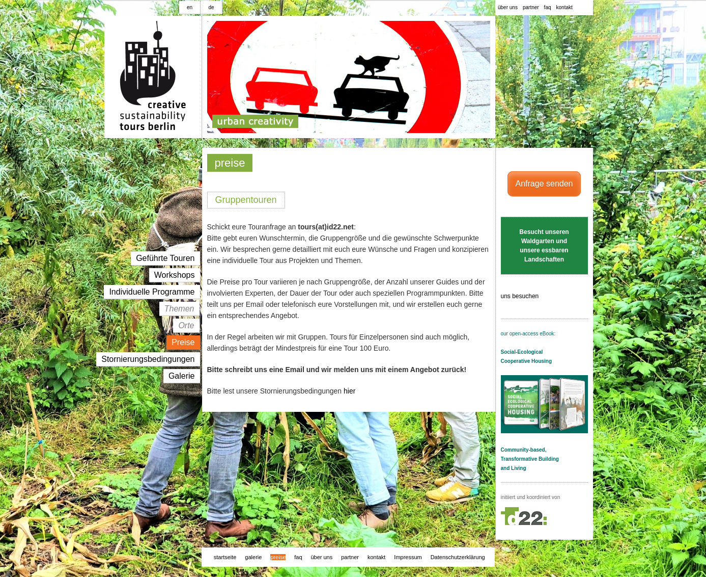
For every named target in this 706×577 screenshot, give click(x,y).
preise (183, 342)
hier (349, 391)
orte (186, 325)
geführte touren (165, 258)
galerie (181, 376)
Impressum (407, 557)
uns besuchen (534, 296)
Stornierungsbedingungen (147, 359)
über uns (508, 7)
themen (179, 308)
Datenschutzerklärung (458, 557)
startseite (225, 557)
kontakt (564, 7)
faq (547, 7)
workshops (174, 275)
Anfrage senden (544, 183)
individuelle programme (151, 291)
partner (531, 7)
